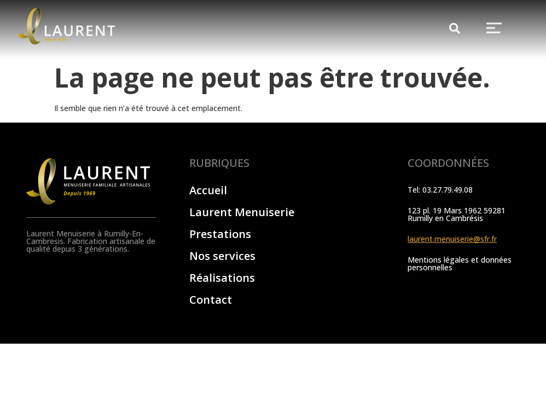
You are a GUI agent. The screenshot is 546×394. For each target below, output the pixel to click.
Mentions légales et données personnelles (460, 263)
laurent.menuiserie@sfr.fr (452, 239)
